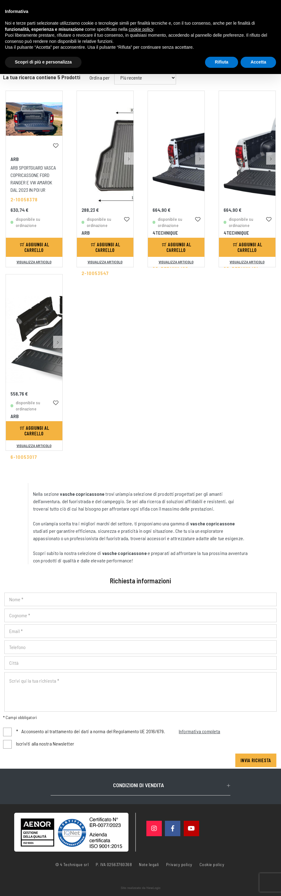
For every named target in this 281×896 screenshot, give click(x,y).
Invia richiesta (256, 760)
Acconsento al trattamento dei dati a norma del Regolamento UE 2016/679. (118, 731)
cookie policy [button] (141, 29)
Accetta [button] (258, 62)
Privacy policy (179, 864)
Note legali (149, 864)
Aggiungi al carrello (34, 247)
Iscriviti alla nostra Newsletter (45, 743)
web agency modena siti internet (141, 888)
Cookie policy (211, 864)
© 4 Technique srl (72, 864)
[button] (128, 121)
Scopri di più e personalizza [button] (43, 62)
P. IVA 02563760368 (114, 864)
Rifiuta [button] (222, 62)
